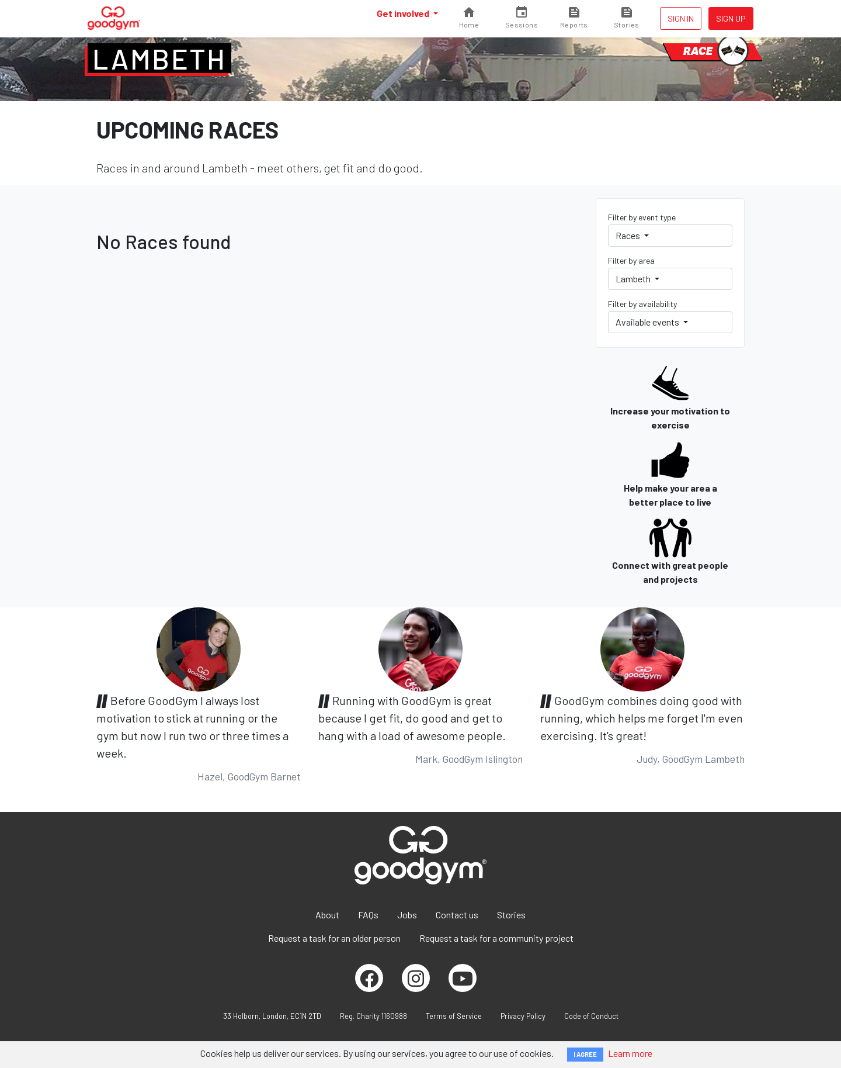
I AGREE (585, 1054)
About (327, 914)
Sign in (681, 18)
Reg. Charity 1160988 (373, 1016)
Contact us (457, 914)
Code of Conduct (591, 1016)
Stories (511, 914)
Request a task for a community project (496, 937)
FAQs (368, 914)
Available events (648, 321)
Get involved (404, 13)
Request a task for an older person (334, 937)
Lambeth (159, 58)
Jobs (407, 914)
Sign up (731, 18)
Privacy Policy (523, 1016)
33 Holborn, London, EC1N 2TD (272, 1016)
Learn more (630, 1053)
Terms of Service (454, 1016)
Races (629, 235)
